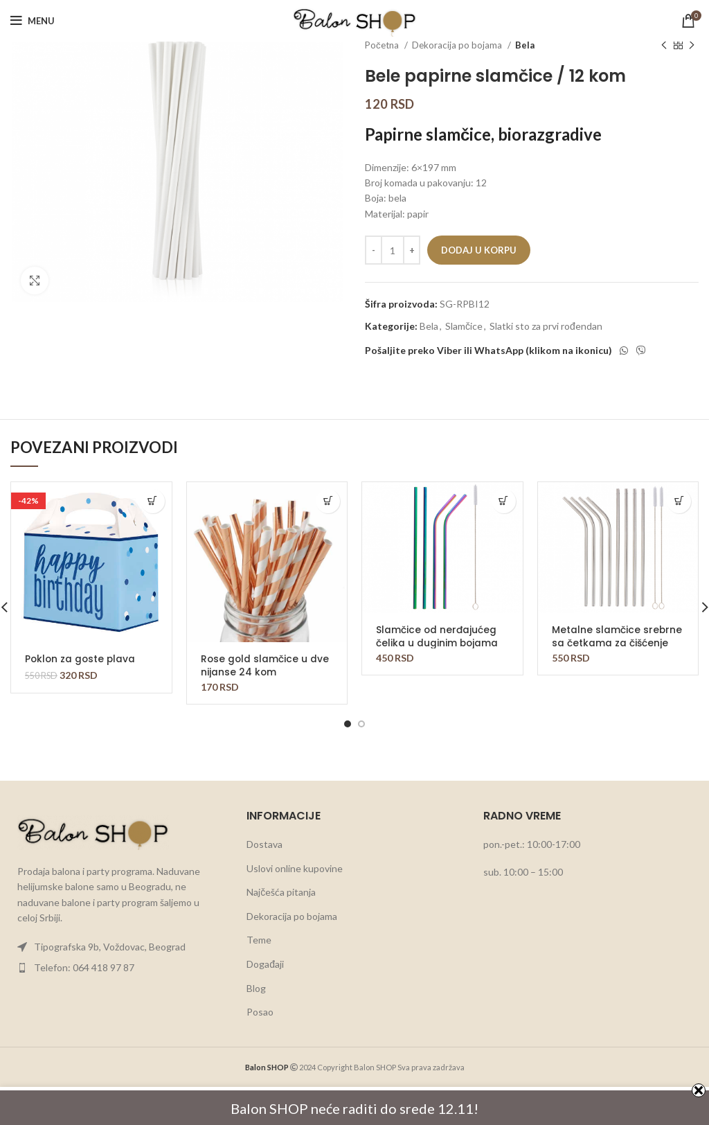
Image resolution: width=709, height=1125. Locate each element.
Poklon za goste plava (81, 659)
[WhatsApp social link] (624, 351)
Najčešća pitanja (281, 892)
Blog (256, 988)
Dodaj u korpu (479, 250)
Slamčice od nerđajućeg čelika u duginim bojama (437, 636)
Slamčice (464, 326)
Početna (383, 45)
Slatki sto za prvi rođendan (546, 326)
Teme (258, 940)
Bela (525, 45)
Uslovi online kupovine (294, 868)
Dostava (264, 844)
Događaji (265, 964)
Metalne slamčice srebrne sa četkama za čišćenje (617, 636)
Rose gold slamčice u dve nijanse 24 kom (265, 665)
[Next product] (692, 46)
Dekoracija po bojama (458, 45)
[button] (153, 501)
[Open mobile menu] (32, 21)
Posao (259, 1012)
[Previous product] (664, 46)
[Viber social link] (641, 351)
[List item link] (118, 947)
